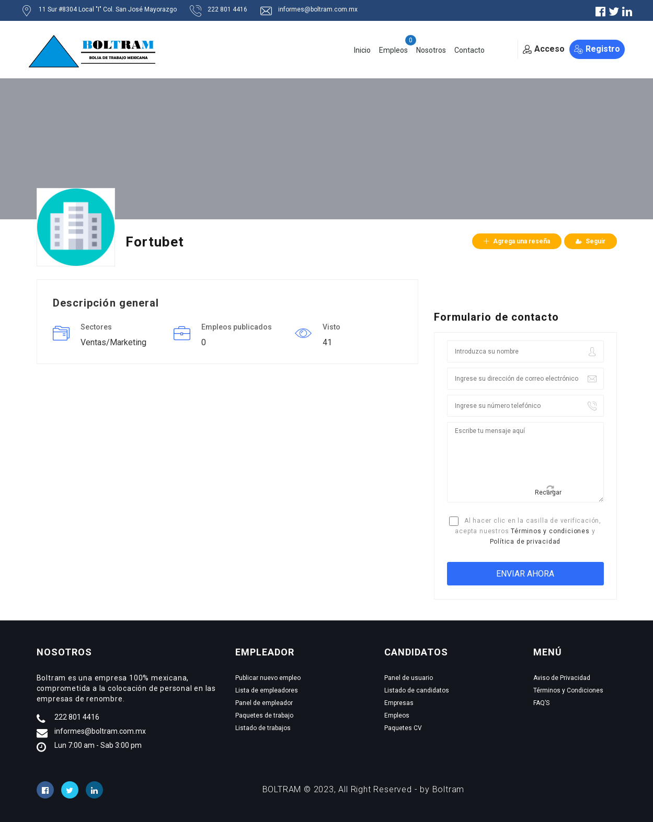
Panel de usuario (408, 678)
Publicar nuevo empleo (268, 678)
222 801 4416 (76, 717)
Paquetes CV (403, 728)
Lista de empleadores (266, 690)
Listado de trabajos (263, 728)
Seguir (590, 241)
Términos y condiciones (550, 531)
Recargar (548, 490)
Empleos (393, 50)
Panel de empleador (264, 703)
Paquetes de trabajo (264, 715)
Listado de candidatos (416, 690)
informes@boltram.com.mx (100, 731)
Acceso (544, 49)
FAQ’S (541, 703)
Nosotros (431, 50)
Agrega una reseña (517, 241)
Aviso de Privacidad (561, 678)
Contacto (469, 50)
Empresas (399, 703)
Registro (597, 49)
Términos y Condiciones (568, 690)
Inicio (362, 50)
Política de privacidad (525, 541)
